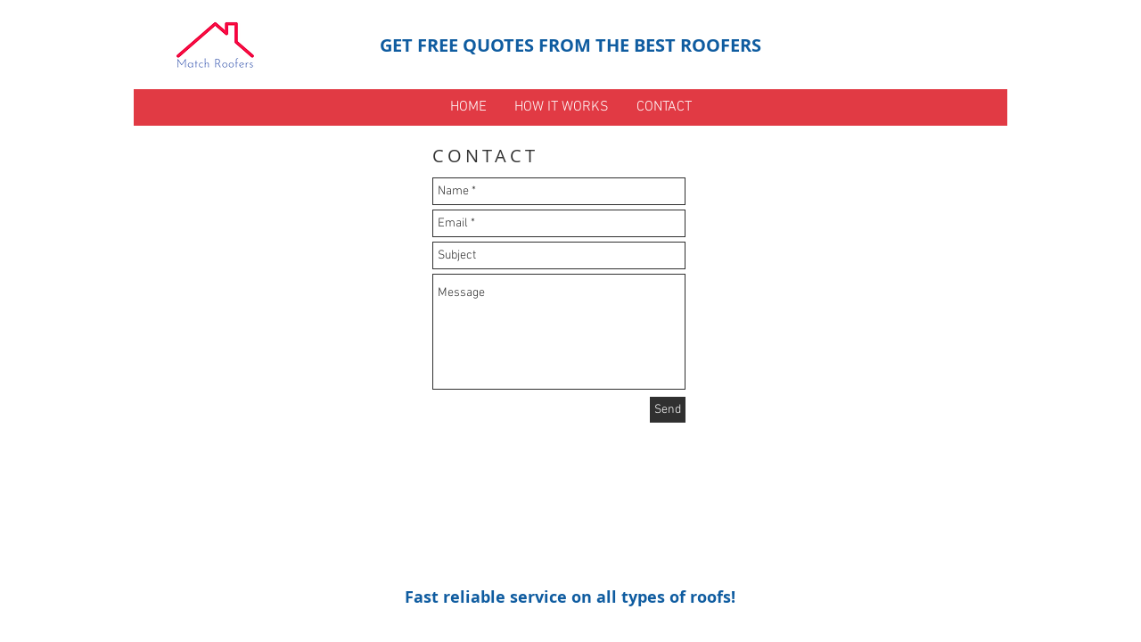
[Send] (667, 410)
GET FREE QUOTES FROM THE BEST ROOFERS (570, 45)
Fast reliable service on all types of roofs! (570, 597)
